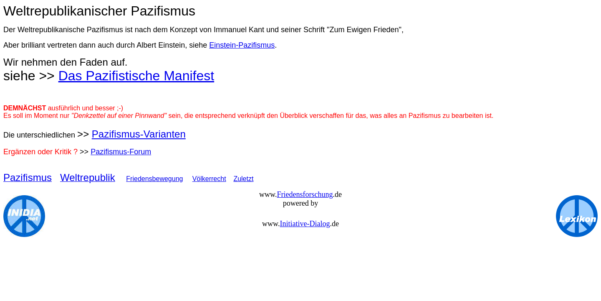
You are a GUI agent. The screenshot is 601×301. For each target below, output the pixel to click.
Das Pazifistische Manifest (136, 75)
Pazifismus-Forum (121, 152)
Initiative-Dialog (305, 223)
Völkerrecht (209, 178)
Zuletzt (243, 178)
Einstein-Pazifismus (242, 45)
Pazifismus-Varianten (139, 134)
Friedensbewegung (154, 178)
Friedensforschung (305, 194)
